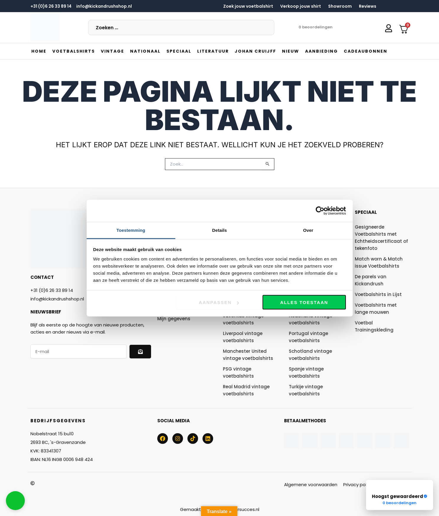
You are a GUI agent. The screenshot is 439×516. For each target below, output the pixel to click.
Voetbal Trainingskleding (374, 326)
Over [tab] (308, 229)
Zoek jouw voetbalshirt (248, 6)
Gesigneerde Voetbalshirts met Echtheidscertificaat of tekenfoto (381, 237)
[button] (73, 51)
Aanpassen (219, 302)
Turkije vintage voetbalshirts (306, 390)
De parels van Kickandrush (370, 280)
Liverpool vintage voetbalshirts (243, 337)
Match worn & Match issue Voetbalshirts (379, 262)
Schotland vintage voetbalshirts (310, 354)
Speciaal (366, 212)
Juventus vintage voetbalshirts (243, 319)
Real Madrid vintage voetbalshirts (246, 390)
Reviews (367, 6)
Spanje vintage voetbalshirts (306, 372)
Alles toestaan (304, 302)
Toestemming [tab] (130, 229)
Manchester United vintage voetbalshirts (248, 354)
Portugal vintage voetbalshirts (308, 337)
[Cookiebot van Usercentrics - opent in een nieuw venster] (320, 210)
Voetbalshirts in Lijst (378, 294)
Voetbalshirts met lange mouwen (376, 308)
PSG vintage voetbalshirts (238, 372)
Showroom (340, 6)
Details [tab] (219, 229)
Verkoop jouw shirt (300, 6)
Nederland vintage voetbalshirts (310, 319)
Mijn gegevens (173, 319)
